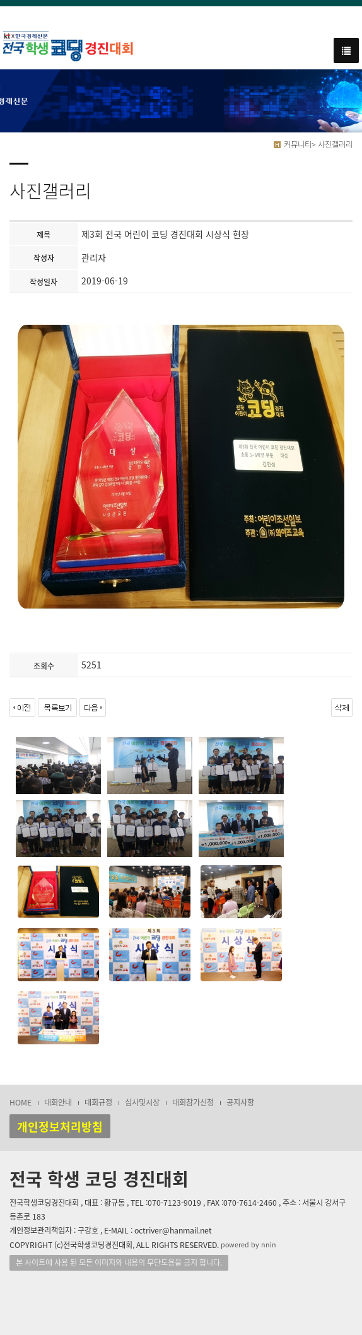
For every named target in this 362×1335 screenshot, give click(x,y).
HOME (20, 1102)
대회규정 (98, 1102)
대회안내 (58, 1102)
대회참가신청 (193, 1102)
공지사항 (240, 1102)
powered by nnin (248, 1244)
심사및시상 (142, 1102)
